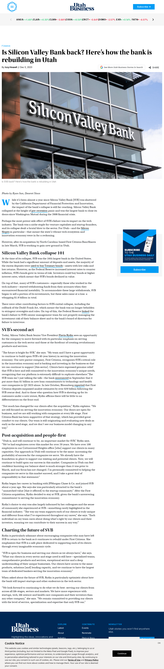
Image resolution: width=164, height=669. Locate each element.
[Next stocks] (153, 20)
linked (85, 311)
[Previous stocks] (11, 20)
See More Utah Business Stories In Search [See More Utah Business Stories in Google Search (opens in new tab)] (121, 67)
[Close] (159, 643)
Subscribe (144, 6)
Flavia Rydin (66, 335)
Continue (122, 653)
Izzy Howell (11, 67)
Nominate (86, 633)
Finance (6, 46)
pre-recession (40, 210)
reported (79, 385)
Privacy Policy (91, 660)
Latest (61, 628)
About (61, 633)
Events (85, 628)
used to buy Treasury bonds (47, 265)
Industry (62, 638)
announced (62, 378)
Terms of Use (74, 660)
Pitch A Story (88, 638)
